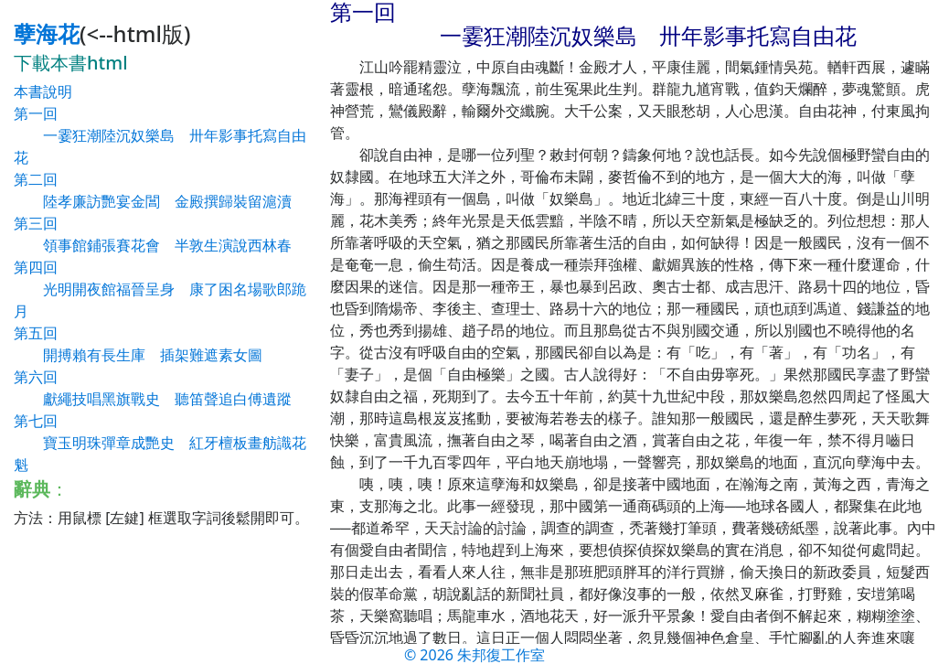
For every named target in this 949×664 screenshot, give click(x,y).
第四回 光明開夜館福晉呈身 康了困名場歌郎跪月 (160, 289)
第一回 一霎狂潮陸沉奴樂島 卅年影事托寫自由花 (160, 135)
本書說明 (43, 91)
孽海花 (47, 33)
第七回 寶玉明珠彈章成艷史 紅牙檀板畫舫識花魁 (160, 443)
